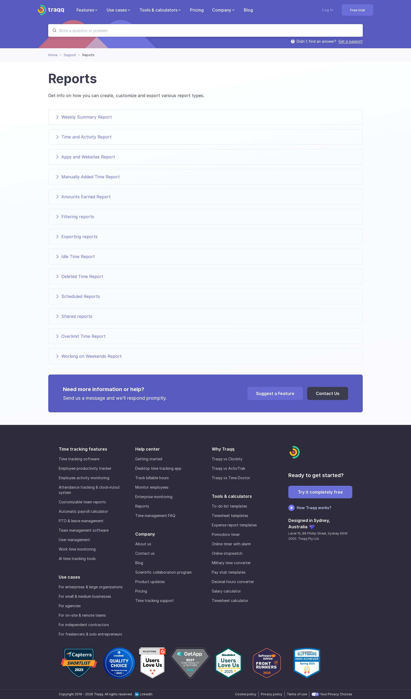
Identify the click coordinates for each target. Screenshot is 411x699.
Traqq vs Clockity (227, 459)
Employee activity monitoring (84, 478)
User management (74, 539)
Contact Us (327, 393)
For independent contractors (84, 624)
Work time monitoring (77, 549)
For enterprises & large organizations (91, 587)
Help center (147, 449)
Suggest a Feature (275, 393)
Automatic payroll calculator (83, 511)
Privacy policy (271, 694)
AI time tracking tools (77, 558)
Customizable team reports (82, 502)
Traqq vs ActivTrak (228, 468)
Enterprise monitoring (153, 496)
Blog (139, 563)
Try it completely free (320, 492)
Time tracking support (154, 600)
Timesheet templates (230, 515)
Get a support (350, 41)
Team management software (84, 530)
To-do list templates (229, 506)
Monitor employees (152, 487)
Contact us (145, 553)
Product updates (150, 581)
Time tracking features (83, 449)
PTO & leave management (81, 521)
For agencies (70, 606)
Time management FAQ (155, 515)
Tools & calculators (232, 496)
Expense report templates (234, 525)
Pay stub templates (229, 572)
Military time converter (231, 563)
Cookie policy (245, 694)
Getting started (148, 459)
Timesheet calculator (230, 600)
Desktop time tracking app (158, 468)
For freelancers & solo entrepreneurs (90, 634)
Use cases (69, 577)
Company (145, 534)
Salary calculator (226, 591)
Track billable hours (152, 478)
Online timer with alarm (231, 544)
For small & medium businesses (85, 596)
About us (143, 544)
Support (70, 55)
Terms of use (297, 694)
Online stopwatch (227, 553)
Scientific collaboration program (163, 572)
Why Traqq (223, 449)
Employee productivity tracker (85, 468)
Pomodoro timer (226, 534)
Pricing (141, 591)
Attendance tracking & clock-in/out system (89, 490)
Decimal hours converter (233, 581)
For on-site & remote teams (82, 615)
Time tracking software (79, 459)
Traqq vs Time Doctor (231, 478)
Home (52, 55)
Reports (142, 506)
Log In (327, 10)
